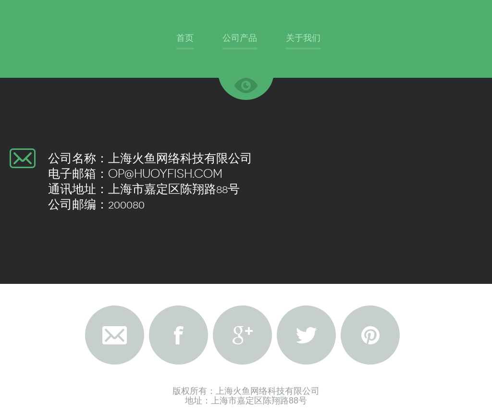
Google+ (242, 335)
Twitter (306, 335)
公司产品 (239, 38)
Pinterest (370, 335)
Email (114, 335)
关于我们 (303, 38)
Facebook (178, 335)
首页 (185, 38)
